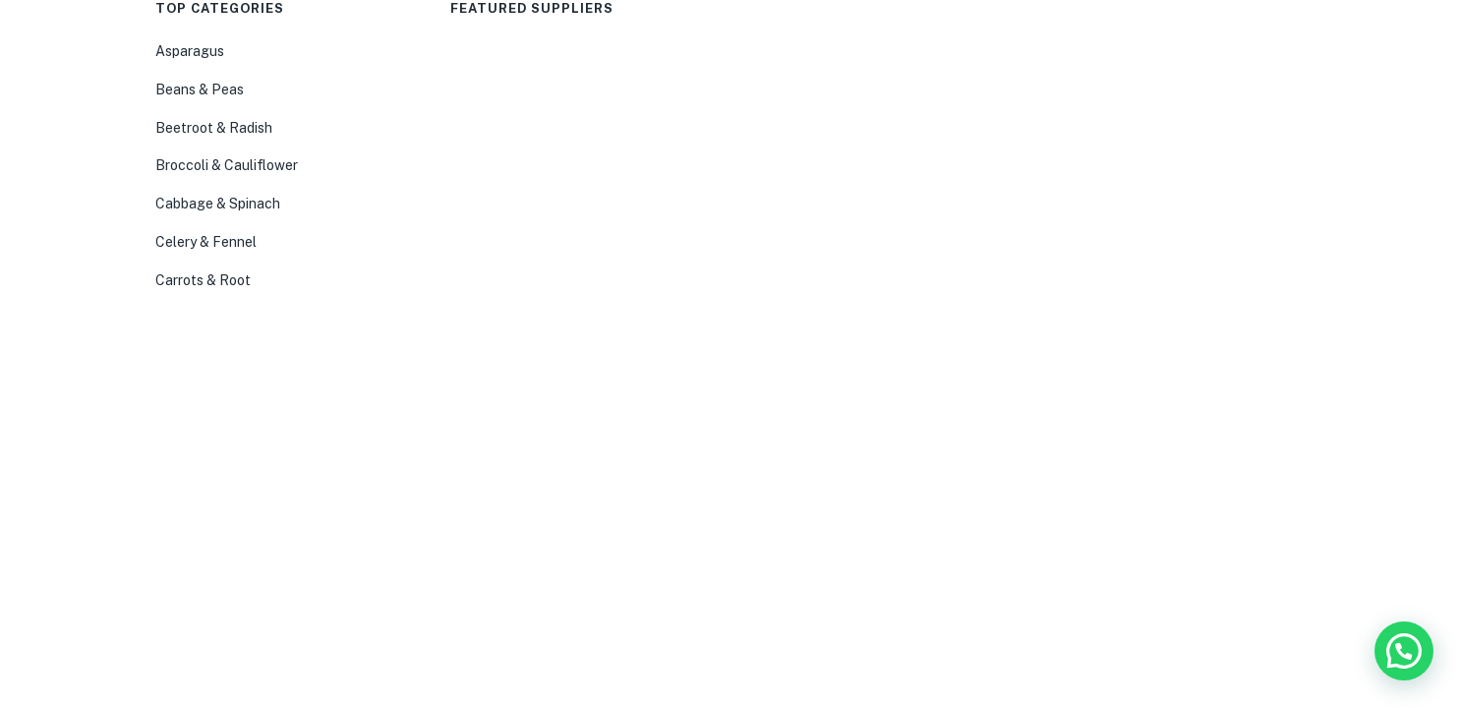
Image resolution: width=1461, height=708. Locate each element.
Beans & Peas (199, 89)
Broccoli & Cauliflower (226, 165)
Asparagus (189, 51)
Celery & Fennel (206, 242)
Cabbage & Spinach (217, 203)
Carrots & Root (203, 280)
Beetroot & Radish (213, 128)
